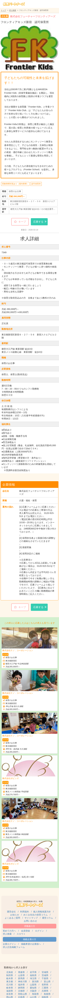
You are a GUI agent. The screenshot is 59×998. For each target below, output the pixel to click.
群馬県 (21, 978)
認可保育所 (36, 184)
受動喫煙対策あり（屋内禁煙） (15, 184)
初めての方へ (9, 931)
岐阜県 (9, 987)
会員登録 (25, 931)
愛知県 (33, 987)
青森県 (21, 972)
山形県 (21, 975)
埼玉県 (33, 978)
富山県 (47, 981)
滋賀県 (9, 991)
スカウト (21, 934)
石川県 (9, 984)
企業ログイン (9, 944)
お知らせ (14, 914)
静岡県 (21, 987)
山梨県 (33, 984)
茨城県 (45, 975)
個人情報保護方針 (42, 911)
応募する (38, 221)
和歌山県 (22, 994)
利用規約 (24, 911)
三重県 (45, 987)
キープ (22, 221)
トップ (3, 10)
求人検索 (12, 10)
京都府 (21, 991)
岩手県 (33, 972)
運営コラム (47, 918)
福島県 (33, 975)
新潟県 (35, 981)
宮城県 (45, 972)
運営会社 (11, 911)
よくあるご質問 (12, 918)
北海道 (9, 972)
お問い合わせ (30, 921)
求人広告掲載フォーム (14, 947)
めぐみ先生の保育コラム (35, 914)
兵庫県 (45, 991)
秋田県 (9, 975)
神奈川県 (22, 981)
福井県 (21, 984)
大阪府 (33, 991)
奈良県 (9, 994)
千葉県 (45, 978)
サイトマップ (31, 918)
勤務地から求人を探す (16, 967)
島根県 (47, 994)
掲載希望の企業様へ (31, 944)
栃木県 (9, 978)
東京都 (9, 981)
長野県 (45, 984)
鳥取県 (35, 994)
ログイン (39, 931)
